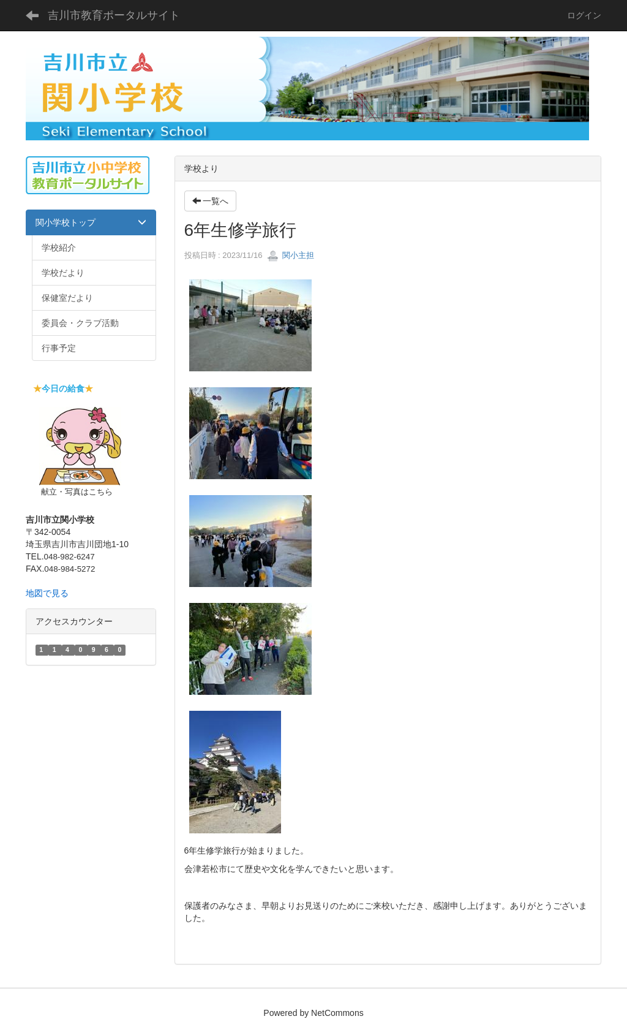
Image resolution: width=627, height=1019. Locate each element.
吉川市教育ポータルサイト (114, 15)
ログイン (584, 15)
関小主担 (291, 255)
